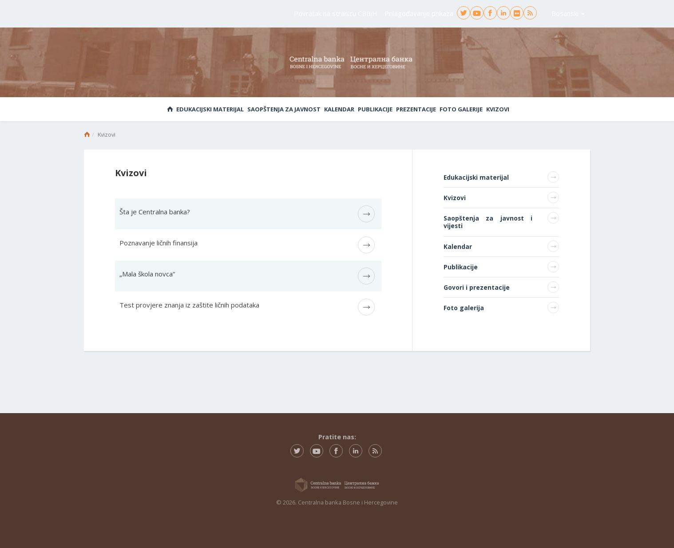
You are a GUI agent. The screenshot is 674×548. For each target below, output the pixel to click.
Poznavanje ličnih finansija (158, 242)
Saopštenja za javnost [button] (284, 109)
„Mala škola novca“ (147, 273)
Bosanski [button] (568, 13)
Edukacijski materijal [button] (210, 109)
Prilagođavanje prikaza (419, 13)
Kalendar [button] (339, 109)
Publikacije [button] (375, 109)
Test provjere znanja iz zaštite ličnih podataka (189, 304)
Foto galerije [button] (461, 109)
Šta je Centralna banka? (154, 211)
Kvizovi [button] (497, 109)
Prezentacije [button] (416, 109)
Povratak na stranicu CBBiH (335, 13)
